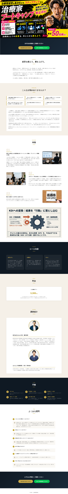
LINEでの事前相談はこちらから (41, 47)
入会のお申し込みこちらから (25, 47)
